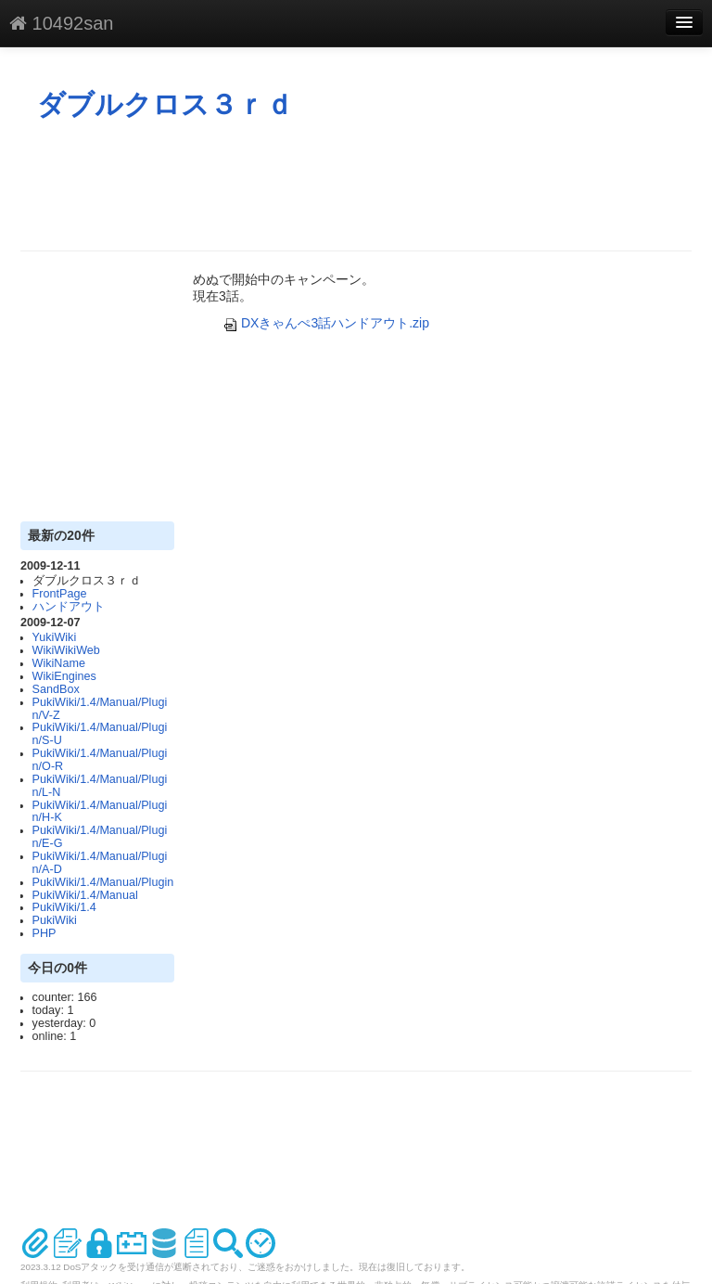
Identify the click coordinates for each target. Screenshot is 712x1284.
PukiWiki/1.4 (64, 907)
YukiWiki (54, 637)
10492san (61, 23)
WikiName (58, 663)
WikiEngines (64, 676)
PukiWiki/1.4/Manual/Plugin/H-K (100, 812)
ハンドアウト (68, 606)
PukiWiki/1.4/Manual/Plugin (103, 882)
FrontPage (59, 593)
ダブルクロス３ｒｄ (165, 104)
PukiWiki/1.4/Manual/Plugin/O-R (100, 760)
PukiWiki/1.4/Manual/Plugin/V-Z (100, 709)
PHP (44, 933)
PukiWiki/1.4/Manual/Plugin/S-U (100, 734)
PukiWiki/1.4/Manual (85, 895)
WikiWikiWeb (66, 650)
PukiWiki (54, 920)
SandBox (56, 689)
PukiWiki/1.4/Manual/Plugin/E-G (100, 837)
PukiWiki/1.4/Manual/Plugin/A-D (100, 863)
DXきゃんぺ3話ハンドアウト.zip (325, 322)
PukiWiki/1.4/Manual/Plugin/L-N (100, 786)
